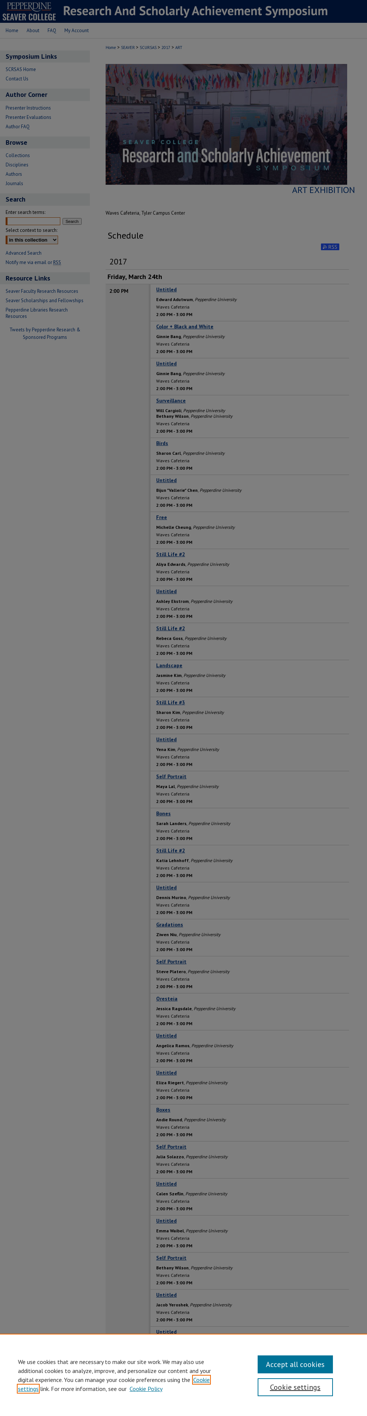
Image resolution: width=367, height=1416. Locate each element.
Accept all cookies (295, 1364)
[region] (183, 1375)
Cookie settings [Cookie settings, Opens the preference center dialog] (295, 1387)
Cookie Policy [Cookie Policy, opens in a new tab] (146, 1388)
